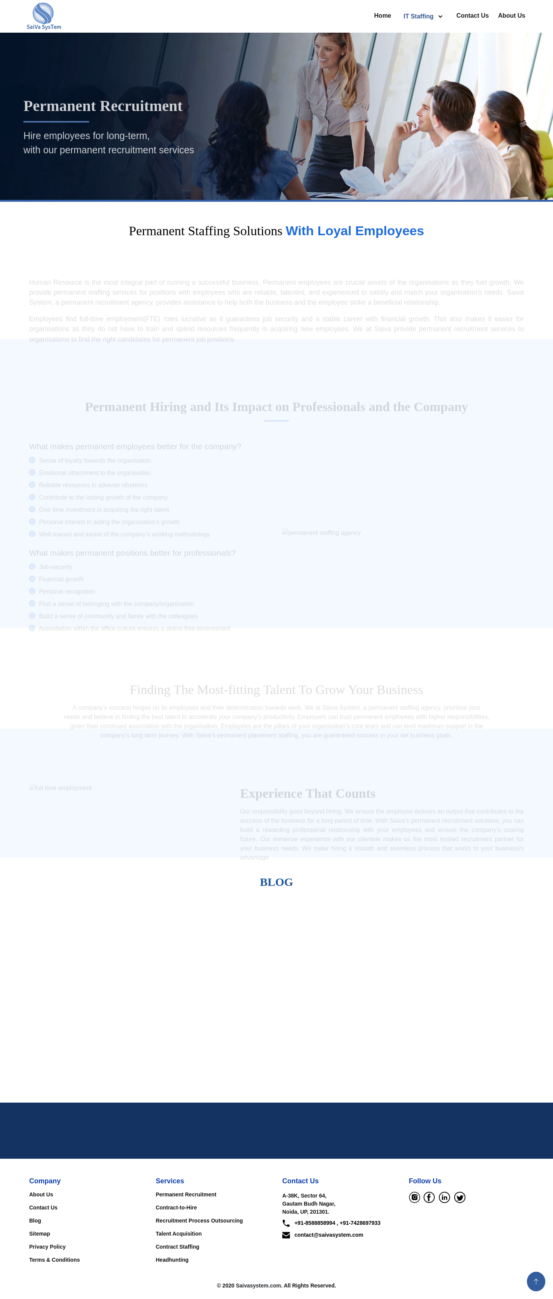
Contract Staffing (178, 1246)
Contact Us (472, 15)
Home (382, 15)
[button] (536, 1281)
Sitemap (39, 1233)
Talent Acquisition (179, 1233)
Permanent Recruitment (186, 1194)
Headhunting (172, 1259)
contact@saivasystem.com (322, 1235)
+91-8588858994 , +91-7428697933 (331, 1223)
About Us (511, 15)
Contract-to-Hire (176, 1207)
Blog (35, 1220)
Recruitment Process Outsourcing (199, 1220)
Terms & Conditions (54, 1259)
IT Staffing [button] (419, 16)
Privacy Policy (47, 1246)
